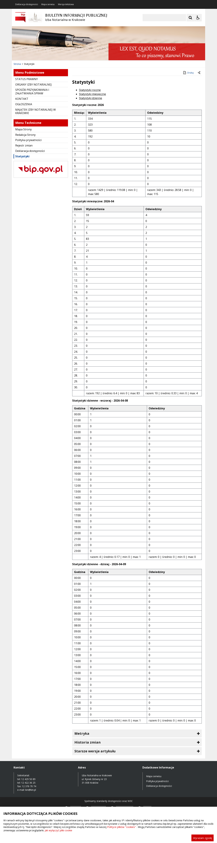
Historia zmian (87, 742)
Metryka (81, 733)
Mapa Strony (23, 129)
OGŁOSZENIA (23, 104)
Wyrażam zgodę (202, 838)
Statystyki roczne (90, 90)
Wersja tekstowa (66, 4)
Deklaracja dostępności (26, 4)
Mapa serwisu (48, 4)
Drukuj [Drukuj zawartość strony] (188, 72)
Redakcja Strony (25, 135)
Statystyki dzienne (90, 98)
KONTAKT (21, 99)
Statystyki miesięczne (92, 94)
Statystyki (22, 156)
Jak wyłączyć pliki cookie (58, 830)
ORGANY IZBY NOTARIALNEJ (33, 84)
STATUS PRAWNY (26, 79)
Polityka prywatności (28, 140)
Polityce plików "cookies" (121, 827)
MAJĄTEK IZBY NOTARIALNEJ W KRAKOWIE (35, 111)
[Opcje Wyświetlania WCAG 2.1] (198, 17)
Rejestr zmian (24, 145)
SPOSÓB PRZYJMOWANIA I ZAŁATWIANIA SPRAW (32, 91)
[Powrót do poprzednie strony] (199, 73)
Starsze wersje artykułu (95, 751)
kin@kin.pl (30, 789)
